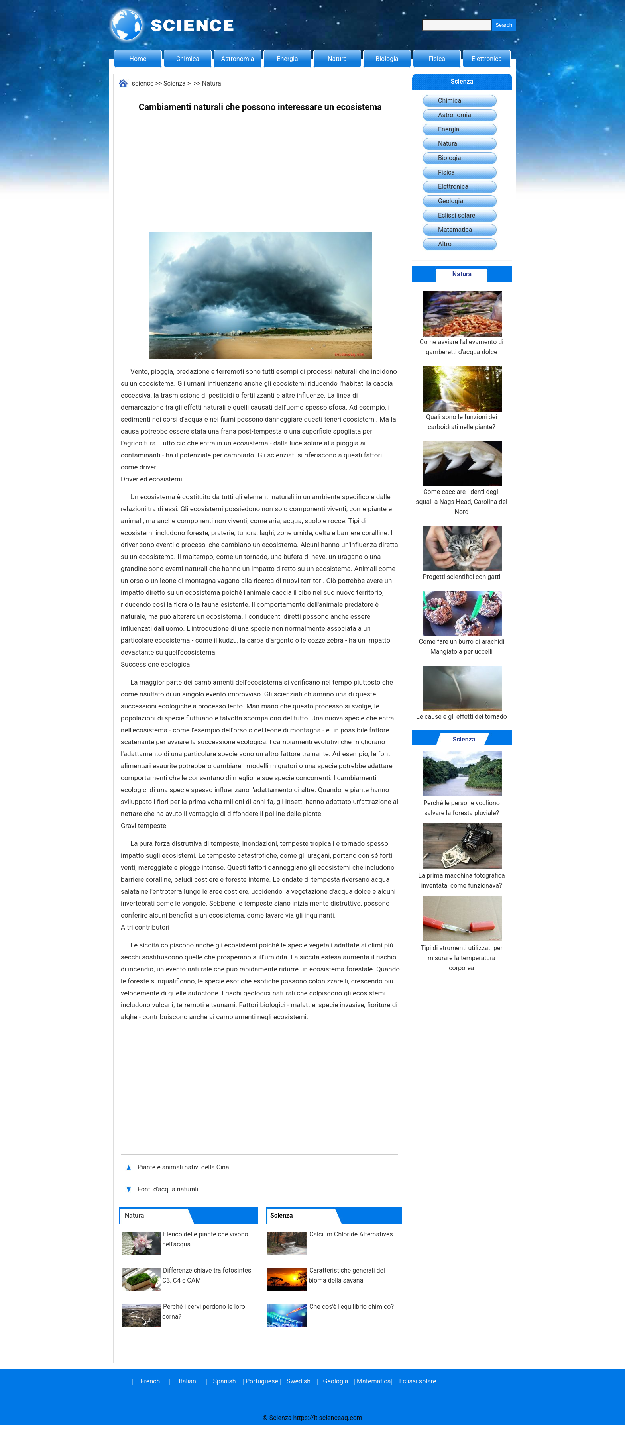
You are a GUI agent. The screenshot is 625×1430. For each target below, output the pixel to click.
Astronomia (237, 59)
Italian (187, 1381)
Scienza (174, 83)
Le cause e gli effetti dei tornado (461, 693)
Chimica (187, 59)
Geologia (450, 201)
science (143, 83)
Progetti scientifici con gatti (461, 553)
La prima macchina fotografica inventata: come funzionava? (461, 856)
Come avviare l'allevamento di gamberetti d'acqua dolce (461, 323)
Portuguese (261, 1381)
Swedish (299, 1381)
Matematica (455, 229)
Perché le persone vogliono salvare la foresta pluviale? (461, 784)
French (150, 1381)
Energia (287, 59)
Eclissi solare (456, 215)
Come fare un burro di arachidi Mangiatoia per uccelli (462, 623)
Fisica (436, 59)
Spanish (224, 1381)
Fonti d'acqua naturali (169, 1189)
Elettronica (487, 59)
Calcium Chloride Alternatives (351, 1234)
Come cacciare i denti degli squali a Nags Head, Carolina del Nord (461, 478)
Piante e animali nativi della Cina (183, 1167)
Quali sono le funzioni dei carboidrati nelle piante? (461, 398)
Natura (337, 59)
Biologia (387, 59)
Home (137, 59)
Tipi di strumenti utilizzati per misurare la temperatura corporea (462, 934)
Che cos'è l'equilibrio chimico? (351, 1306)
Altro (445, 244)
